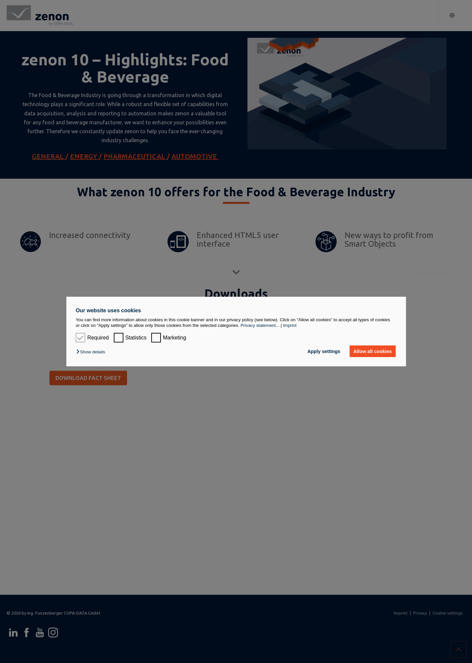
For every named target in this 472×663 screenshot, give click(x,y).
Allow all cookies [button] (372, 351)
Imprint (290, 325)
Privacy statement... (259, 325)
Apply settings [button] (323, 351)
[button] (92, 352)
